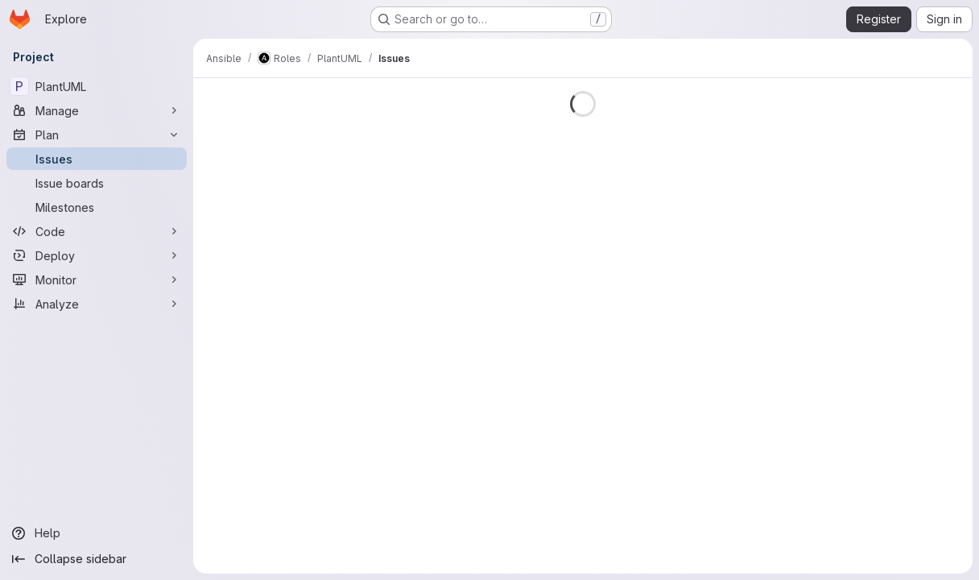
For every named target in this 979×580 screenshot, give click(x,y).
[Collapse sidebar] (96, 559)
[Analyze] (96, 303)
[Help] (96, 533)
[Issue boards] (96, 183)
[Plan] (96, 134)
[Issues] (96, 158)
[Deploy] (96, 255)
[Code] (96, 231)
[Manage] (96, 110)
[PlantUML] (96, 86)
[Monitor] (96, 279)
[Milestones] (96, 207)
